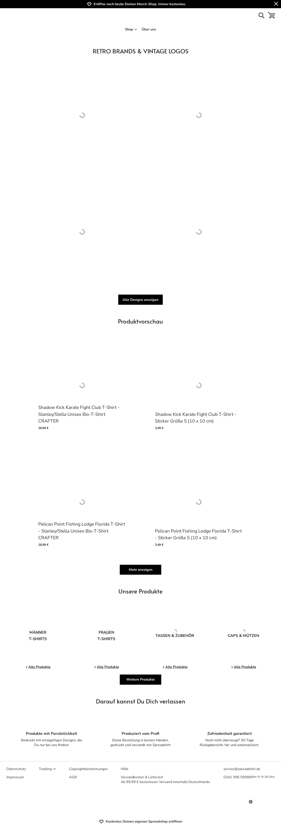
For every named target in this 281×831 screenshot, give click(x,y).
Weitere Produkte (140, 679)
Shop (131, 29)
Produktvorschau (140, 321)
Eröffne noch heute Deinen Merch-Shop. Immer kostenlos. (140, 4)
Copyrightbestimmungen (88, 769)
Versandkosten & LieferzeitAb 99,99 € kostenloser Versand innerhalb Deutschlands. (166, 779)
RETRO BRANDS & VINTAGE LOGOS (140, 51)
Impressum (15, 777)
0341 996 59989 (249, 777)
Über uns (149, 29)
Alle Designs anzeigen (140, 299)
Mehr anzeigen (140, 569)
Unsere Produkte (140, 591)
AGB (73, 777)
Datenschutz (16, 769)
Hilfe (124, 769)
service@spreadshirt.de (242, 769)
